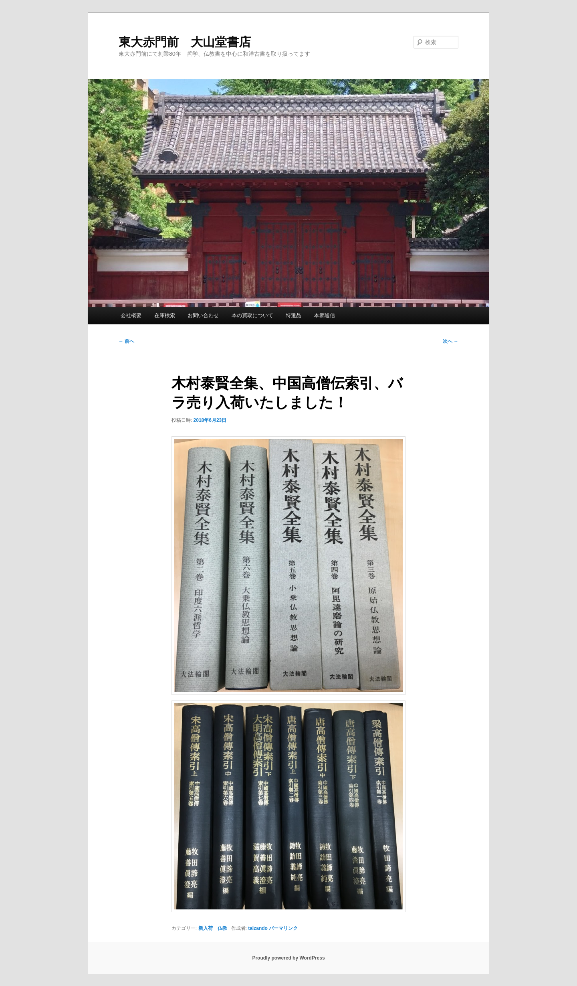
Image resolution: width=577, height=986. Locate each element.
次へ (450, 341)
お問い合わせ (203, 315)
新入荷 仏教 (212, 928)
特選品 (293, 315)
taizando (258, 928)
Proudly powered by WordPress (288, 958)
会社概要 (131, 315)
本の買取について (252, 315)
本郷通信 (324, 315)
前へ (126, 341)
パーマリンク (283, 928)
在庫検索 (164, 315)
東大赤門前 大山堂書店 (185, 42)
